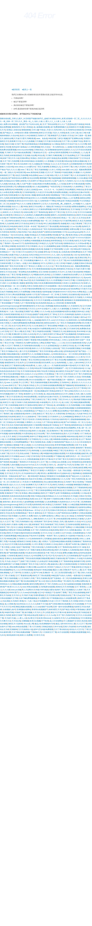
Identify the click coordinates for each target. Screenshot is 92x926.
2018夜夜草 (7, 215)
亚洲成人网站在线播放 (30, 493)
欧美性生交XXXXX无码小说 (26, 201)
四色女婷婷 (24, 453)
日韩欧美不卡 (68, 570)
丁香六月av (76, 595)
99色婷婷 (13, 226)
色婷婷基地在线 (31, 243)
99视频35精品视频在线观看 (54, 453)
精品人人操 (87, 292)
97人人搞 (84, 204)
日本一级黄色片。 (69, 380)
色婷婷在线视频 (28, 249)
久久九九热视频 (28, 141)
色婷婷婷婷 (36, 505)
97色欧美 (79, 536)
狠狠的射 (39, 323)
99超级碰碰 (55, 178)
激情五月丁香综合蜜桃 (48, 326)
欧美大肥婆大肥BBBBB (28, 133)
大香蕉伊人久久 (70, 499)
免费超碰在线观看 (24, 187)
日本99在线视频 (26, 570)
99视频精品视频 (54, 198)
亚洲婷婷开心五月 (39, 204)
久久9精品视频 (78, 527)
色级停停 (62, 419)
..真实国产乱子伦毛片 (64, 465)
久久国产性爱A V (26, 184)
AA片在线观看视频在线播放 (78, 260)
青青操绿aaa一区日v (31, 510)
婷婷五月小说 (8, 402)
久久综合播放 (82, 178)
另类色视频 (85, 377)
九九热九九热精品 (30, 189)
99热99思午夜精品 (37, 476)
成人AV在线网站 (56, 621)
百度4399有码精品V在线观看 (31, 161)
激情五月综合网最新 (67, 189)
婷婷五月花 (26, 320)
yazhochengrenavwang (9, 306)
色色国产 (40, 232)
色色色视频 (12, 428)
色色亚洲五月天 (22, 246)
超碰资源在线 (57, 448)
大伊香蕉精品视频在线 (9, 377)
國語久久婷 (57, 570)
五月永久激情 (84, 229)
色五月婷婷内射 (16, 425)
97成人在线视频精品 (15, 337)
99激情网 (18, 189)
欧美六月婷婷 (35, 419)
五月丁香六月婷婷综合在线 (41, 530)
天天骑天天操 (27, 595)
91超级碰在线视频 (73, 584)
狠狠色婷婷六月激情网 (32, 425)
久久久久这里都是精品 (49, 346)
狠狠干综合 (78, 141)
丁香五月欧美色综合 (62, 266)
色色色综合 (81, 380)
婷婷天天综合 (81, 215)
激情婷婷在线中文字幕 (13, 280)
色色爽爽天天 (30, 485)
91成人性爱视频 (46, 306)
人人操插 (67, 147)
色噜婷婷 (85, 584)
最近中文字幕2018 (58, 612)
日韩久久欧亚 (85, 573)
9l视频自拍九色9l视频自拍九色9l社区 (28, 388)
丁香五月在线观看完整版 (70, 348)
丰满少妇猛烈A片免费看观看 (39, 329)
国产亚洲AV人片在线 (74, 558)
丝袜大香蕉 (4, 323)
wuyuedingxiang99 (75, 232)
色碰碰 (63, 223)
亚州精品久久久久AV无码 (56, 496)
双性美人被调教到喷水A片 (50, 473)
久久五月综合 (80, 218)
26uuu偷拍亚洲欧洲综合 (53, 482)
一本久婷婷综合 (57, 147)
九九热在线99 (73, 326)
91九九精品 (18, 527)
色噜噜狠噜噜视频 (68, 178)
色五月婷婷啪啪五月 (40, 280)
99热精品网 (11, 539)
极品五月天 (66, 238)
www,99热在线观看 (19, 627)
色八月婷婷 (12, 269)
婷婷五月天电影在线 (14, 533)
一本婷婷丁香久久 (52, 536)
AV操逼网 (43, 402)
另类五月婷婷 (32, 286)
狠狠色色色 (71, 331)
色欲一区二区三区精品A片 (50, 221)
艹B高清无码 (54, 187)
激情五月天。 (8, 499)
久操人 (63, 516)
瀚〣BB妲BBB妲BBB (9, 357)
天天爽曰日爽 (30, 567)
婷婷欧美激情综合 (68, 215)
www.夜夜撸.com (63, 462)
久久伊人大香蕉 (54, 170)
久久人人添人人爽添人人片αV (14, 289)
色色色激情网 (18, 558)
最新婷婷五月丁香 (43, 337)
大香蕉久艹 (45, 541)
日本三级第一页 (80, 135)
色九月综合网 (84, 195)
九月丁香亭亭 (15, 573)
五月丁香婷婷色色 (40, 212)
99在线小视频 (29, 195)
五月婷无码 (34, 456)
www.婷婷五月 (10, 385)
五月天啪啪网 (47, 297)
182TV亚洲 (84, 431)
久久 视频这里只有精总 (51, 206)
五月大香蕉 (73, 601)
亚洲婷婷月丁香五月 (13, 493)
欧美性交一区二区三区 (76, 450)
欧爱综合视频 (69, 311)
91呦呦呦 (10, 201)
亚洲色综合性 (65, 595)
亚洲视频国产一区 (60, 368)
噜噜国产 (54, 135)
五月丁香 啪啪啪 (24, 488)
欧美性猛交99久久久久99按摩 (35, 198)
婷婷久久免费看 (26, 635)
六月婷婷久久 (70, 181)
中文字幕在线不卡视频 (42, 448)
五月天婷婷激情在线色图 (29, 346)
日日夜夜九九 (27, 573)
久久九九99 (64, 479)
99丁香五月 (14, 164)
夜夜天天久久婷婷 (66, 530)
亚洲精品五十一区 (7, 252)
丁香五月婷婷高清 (77, 479)
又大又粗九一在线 (19, 263)
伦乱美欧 (6, 601)
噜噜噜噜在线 (85, 505)
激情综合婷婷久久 (51, 323)
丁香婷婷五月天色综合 (27, 462)
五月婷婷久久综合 (50, 544)
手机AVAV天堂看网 (36, 536)
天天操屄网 (66, 221)
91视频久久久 (79, 172)
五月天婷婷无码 (72, 329)
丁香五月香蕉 (51, 399)
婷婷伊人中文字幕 (30, 258)
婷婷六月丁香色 (16, 394)
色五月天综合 (26, 314)
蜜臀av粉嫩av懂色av (71, 553)
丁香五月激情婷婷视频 (38, 382)
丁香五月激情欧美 (42, 578)
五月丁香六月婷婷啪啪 (9, 405)
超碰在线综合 (57, 539)
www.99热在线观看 (30, 587)
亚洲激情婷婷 (76, 164)
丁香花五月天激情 (36, 470)
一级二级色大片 (9, 172)
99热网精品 (55, 195)
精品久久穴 (60, 567)
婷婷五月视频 (29, 337)
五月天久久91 (71, 212)
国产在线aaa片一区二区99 (48, 294)
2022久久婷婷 (47, 488)
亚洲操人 (40, 479)
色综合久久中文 (26, 490)
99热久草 (53, 175)
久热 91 (76, 255)
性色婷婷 (11, 417)
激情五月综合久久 (25, 556)
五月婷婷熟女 (65, 397)
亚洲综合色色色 (52, 258)
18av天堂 (27, 280)
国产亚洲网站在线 (75, 138)
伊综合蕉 (40, 155)
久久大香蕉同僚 (58, 414)
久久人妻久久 (57, 255)
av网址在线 (57, 351)
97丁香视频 (14, 300)
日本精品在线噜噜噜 (8, 368)
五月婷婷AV (64, 382)
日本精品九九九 (44, 243)
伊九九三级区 (41, 334)
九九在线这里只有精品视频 (47, 561)
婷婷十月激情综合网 (55, 499)
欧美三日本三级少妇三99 (76, 133)
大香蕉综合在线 (24, 431)
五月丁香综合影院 (50, 124)
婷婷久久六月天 (38, 348)
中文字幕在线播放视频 (21, 632)
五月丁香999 (81, 388)
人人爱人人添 (21, 618)
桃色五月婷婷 (69, 448)
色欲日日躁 (9, 144)
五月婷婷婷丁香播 (59, 505)
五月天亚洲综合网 (52, 595)
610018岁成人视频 (21, 235)
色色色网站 (74, 289)
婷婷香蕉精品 (56, 241)
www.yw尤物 (16, 590)
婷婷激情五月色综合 (65, 269)
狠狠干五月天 (26, 408)
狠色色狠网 (61, 436)
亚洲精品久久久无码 (25, 368)
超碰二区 (45, 431)
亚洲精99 (13, 629)
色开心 (22, 363)
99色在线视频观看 (61, 297)
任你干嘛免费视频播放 (28, 598)
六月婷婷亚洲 (11, 556)
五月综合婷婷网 (22, 436)
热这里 (53, 269)
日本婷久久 (66, 283)
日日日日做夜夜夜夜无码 (75, 343)
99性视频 (20, 422)
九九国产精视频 (14, 320)
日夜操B (88, 181)
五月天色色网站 (69, 155)
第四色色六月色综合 (50, 419)
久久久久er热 (44, 311)
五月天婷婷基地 (6, 238)
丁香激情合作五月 (39, 152)
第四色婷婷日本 (12, 635)
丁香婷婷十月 (8, 243)
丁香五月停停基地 (45, 351)
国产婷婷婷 (4, 462)
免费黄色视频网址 (78, 206)
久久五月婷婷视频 (72, 405)
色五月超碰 (73, 317)
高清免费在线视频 (60, 192)
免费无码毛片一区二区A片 (75, 456)
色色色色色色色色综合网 (20, 496)
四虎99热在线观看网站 (19, 470)
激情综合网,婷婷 (42, 195)
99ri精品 (32, 235)
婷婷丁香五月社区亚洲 (13, 266)
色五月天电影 (72, 496)
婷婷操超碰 (63, 226)
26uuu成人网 (28, 624)
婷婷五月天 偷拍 (79, 547)
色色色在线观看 (24, 544)
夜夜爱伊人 (28, 394)
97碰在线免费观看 (23, 152)
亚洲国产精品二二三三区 (55, 343)
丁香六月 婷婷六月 (35, 428)
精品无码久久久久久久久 (80, 391)
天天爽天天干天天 (44, 485)
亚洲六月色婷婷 (69, 627)
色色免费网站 (32, 272)
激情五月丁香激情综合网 (14, 365)
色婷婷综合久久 (76, 277)
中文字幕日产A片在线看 (58, 317)
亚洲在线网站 (53, 382)
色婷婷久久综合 (74, 521)
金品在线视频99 (57, 311)
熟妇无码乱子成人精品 (27, 232)
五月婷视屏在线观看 (47, 587)
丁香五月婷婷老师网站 (43, 490)
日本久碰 (35, 130)
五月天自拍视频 (77, 604)
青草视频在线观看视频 (60, 277)
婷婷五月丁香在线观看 (49, 226)
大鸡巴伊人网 (44, 564)
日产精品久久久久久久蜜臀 (46, 411)
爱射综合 (41, 258)
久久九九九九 (47, 266)
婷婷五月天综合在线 (8, 272)
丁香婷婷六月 (35, 632)
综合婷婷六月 (25, 164)
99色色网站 (33, 175)
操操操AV (32, 417)
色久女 (45, 507)
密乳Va (46, 252)
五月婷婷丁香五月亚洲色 (73, 482)
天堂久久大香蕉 (58, 133)
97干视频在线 (59, 456)
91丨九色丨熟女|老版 (62, 470)
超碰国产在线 (37, 314)
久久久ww (36, 607)
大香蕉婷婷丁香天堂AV (42, 521)
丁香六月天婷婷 (34, 627)
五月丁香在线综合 (61, 629)
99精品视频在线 (12, 354)
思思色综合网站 (9, 277)
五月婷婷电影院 (28, 192)
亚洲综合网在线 (47, 550)
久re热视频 (58, 468)
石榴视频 (25, 621)
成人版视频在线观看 (41, 127)
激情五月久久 (21, 417)
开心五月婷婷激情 (71, 556)
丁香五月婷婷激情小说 (23, 521)
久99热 (15, 241)
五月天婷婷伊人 (53, 417)
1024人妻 (27, 524)
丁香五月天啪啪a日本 (8, 351)
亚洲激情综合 (64, 209)
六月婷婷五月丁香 (49, 632)
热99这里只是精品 (19, 147)
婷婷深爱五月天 (55, 609)
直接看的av (28, 527)
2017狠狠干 (60, 388)
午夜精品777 (49, 592)
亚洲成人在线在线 (52, 348)
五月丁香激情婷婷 (80, 488)
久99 (75, 167)
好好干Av (85, 595)
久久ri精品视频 (73, 505)
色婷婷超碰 (46, 292)
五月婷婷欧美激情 (69, 564)
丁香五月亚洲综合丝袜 (36, 360)
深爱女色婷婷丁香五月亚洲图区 (61, 590)
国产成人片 (7, 408)
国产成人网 (63, 235)
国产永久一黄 (24, 476)
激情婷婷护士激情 (7, 380)
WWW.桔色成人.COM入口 (59, 340)
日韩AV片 (82, 496)
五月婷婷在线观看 (72, 524)
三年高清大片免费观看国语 (31, 482)
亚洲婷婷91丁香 (56, 431)
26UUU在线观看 (35, 380)
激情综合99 (58, 422)
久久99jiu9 (84, 493)
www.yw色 (73, 246)
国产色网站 (66, 527)
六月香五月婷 (50, 218)
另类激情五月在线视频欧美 (57, 476)
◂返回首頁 (16, 89)
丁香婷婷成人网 (36, 453)
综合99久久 (49, 181)
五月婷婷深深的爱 (33, 363)
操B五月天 (32, 252)
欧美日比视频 (35, 621)
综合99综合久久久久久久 (26, 604)
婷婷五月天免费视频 (22, 292)
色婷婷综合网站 (84, 507)
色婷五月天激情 (75, 297)
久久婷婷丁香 (80, 590)
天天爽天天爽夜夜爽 (53, 155)
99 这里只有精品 (50, 158)
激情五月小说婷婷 (67, 536)
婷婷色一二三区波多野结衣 (19, 519)
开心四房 (46, 612)
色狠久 (41, 615)
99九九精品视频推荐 (51, 223)
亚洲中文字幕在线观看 (75, 184)
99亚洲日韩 (20, 172)
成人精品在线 (48, 394)
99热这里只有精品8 (80, 612)
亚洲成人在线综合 (13, 130)
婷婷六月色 (43, 317)
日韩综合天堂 (5, 516)
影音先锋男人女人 (48, 363)
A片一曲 (46, 380)
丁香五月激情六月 (9, 479)
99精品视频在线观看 (20, 584)
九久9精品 (55, 144)
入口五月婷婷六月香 (26, 578)
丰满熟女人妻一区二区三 (35, 238)
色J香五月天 (33, 618)
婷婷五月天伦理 (25, 505)
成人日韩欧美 (10, 604)
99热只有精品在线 (37, 496)
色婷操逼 (3, 269)
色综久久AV (24, 135)
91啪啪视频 (35, 241)
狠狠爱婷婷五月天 (12, 363)
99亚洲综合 (57, 490)
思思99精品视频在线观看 (61, 541)
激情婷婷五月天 (18, 127)
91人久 (16, 570)
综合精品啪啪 (28, 581)
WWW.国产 (13, 592)
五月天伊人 (16, 595)
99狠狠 (13, 246)
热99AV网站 (56, 581)
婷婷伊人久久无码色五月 (12, 212)
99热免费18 (29, 365)
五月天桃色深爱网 (44, 235)
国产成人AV (40, 581)
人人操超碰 (36, 320)
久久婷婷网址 (77, 187)
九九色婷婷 (9, 223)
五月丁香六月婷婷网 (11, 161)
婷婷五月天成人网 (58, 329)
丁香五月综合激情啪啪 (76, 592)
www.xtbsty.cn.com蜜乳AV (24, 167)
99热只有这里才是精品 (46, 371)
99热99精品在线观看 (24, 448)
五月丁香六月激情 (7, 575)
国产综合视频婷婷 (69, 334)
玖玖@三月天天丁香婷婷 (58, 601)
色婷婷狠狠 (61, 363)
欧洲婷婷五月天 (24, 269)
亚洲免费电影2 (76, 252)
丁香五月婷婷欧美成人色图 (39, 442)
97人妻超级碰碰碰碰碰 (76, 419)
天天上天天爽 (5, 334)
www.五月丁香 (40, 499)
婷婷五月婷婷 (57, 485)
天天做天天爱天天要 (82, 269)
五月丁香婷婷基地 (66, 561)
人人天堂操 (61, 184)
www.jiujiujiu (38, 468)
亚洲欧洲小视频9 (17, 283)
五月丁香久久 (67, 141)
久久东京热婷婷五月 (81, 175)
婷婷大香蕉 (83, 550)
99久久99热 (14, 490)
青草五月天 (26, 326)
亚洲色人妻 (36, 541)
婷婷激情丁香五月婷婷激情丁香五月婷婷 (48, 524)
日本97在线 (57, 627)
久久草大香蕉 (37, 544)
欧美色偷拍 (45, 241)
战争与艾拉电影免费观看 (43, 629)
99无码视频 (4, 394)
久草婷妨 (28, 127)
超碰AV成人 (67, 473)
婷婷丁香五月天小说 (11, 158)
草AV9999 (81, 331)
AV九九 (84, 521)
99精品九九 (12, 329)
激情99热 (29, 283)
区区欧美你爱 (77, 147)
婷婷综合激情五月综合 (17, 221)
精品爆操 (13, 462)
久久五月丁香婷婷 (12, 346)
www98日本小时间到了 (46, 567)
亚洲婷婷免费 (70, 303)
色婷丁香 (18, 581)
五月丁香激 (70, 567)
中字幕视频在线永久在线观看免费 (63, 598)
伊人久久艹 (62, 124)
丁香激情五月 (19, 343)
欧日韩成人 (31, 385)
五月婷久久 (50, 465)
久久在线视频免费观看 (57, 507)
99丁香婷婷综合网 (13, 218)
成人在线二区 (67, 402)
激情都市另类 (79, 561)
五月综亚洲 (58, 161)
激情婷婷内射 (33, 402)
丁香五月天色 (8, 343)
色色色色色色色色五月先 (10, 371)
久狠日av (82, 317)
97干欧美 (45, 621)
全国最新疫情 (19, 414)
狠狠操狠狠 (26, 130)
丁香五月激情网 (42, 167)
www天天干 (19, 243)
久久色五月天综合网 (44, 192)
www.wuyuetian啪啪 (25, 150)
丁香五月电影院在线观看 (41, 331)
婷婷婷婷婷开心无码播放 (41, 539)
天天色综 (53, 252)
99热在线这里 (32, 615)
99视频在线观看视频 (78, 632)
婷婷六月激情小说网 (14, 524)
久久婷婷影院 (73, 550)
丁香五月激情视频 (10, 578)
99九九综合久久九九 (29, 374)
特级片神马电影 (42, 590)
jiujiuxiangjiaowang (10, 505)
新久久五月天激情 (71, 434)
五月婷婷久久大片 (23, 539)
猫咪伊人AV (55, 215)
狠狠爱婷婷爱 (21, 439)
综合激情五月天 (54, 272)
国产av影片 (59, 181)
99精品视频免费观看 (81, 402)
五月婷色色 (4, 232)
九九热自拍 (45, 277)
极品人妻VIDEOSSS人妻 (66, 624)
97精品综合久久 (39, 377)
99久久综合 (45, 147)
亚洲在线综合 (58, 354)
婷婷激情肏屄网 (16, 198)
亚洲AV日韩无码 (56, 510)
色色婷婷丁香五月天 (22, 419)
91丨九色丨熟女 (30, 601)
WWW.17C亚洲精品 (46, 374)
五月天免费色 (24, 241)
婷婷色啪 (35, 450)
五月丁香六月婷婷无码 (66, 615)
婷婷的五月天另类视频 (64, 587)
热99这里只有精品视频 (43, 570)
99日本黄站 (46, 505)
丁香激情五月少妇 (58, 331)
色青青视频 (38, 502)
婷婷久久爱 (62, 544)
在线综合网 (27, 212)
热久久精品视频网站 (40, 187)
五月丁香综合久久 (50, 513)
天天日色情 (37, 394)
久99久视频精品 (33, 263)
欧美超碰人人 (47, 354)
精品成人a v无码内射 (55, 303)
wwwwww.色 (56, 337)
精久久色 (70, 223)
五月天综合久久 (61, 320)
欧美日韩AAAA (45, 618)
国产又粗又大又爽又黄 (80, 371)
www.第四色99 (32, 172)
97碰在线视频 (55, 380)
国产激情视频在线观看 (15, 553)
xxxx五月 (61, 584)
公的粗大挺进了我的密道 (20, 547)
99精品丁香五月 (59, 450)
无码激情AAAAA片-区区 (61, 292)
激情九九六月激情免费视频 (40, 209)
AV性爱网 (37, 556)
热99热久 (13, 232)
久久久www (23, 592)
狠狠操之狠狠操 (12, 445)
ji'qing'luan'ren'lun (27, 465)
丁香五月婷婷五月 (37, 399)
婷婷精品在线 (19, 238)
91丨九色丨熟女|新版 (14, 311)
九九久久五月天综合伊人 (60, 164)
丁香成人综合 (49, 408)
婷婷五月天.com (47, 320)
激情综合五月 (77, 283)
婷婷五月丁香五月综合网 (55, 360)
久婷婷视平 (24, 354)
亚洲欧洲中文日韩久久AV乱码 (23, 334)
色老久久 (36, 516)
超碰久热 (73, 258)
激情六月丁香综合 (45, 405)
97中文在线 (36, 488)
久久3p (87, 368)
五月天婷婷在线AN (75, 368)
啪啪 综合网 (31, 155)
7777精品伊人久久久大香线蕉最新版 (24, 459)
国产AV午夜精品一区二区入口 (75, 422)
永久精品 (70, 516)
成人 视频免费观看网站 (80, 266)
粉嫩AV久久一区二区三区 (44, 260)
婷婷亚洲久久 (74, 320)
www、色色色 (41, 138)
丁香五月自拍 (21, 229)
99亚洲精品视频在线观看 (22, 607)
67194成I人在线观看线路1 (74, 533)
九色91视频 (14, 465)
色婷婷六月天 (31, 294)
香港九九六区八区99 (56, 263)
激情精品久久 (27, 275)
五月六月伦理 (40, 465)
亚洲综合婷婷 (84, 459)
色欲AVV (32, 479)
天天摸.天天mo (21, 252)
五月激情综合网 (21, 380)
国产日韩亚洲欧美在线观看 (59, 604)
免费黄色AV (9, 189)
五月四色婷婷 (65, 187)
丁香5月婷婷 (41, 417)
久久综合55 (51, 204)
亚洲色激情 (12, 195)
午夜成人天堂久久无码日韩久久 (52, 130)
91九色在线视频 (55, 357)
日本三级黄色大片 (34, 507)
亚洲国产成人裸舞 (31, 311)
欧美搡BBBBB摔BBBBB (51, 283)
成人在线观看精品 (27, 411)
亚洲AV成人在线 (82, 311)
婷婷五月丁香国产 (47, 493)
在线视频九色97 (9, 609)
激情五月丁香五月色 (56, 212)
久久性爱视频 (10, 439)
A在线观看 (75, 493)
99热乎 (55, 209)
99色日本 (34, 317)
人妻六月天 (22, 351)
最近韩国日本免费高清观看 (45, 184)
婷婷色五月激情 (77, 519)
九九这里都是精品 (72, 618)
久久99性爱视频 (33, 147)
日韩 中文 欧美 (80, 445)
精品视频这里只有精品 (46, 391)
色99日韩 (84, 255)
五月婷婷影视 (21, 309)
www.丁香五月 (26, 170)
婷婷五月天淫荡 (45, 133)
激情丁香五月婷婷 (28, 561)
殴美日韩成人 (74, 235)
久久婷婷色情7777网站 (47, 201)
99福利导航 (9, 612)
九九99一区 (67, 249)
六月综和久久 (83, 167)
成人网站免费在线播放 (15, 567)
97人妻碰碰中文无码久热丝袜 (75, 621)
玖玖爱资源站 (27, 434)
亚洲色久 (8, 558)
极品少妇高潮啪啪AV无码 (45, 624)
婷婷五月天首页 (49, 436)
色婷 (31, 499)
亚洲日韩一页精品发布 (9, 476)
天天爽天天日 (5, 621)
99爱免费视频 (85, 320)
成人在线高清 (63, 252)
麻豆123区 (22, 329)
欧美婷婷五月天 (24, 450)
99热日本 (37, 283)
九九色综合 (23, 255)
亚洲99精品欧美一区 (28, 391)
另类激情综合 (76, 462)
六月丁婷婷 (83, 434)
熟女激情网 (62, 158)
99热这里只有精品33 (81, 249)
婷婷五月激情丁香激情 (27, 340)
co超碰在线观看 (14, 249)
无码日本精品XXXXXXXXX (40, 255)
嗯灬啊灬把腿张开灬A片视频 (68, 204)
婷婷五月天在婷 (11, 450)
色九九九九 (7, 241)
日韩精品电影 (46, 627)
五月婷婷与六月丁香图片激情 (28, 550)
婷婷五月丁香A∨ (62, 391)
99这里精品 (50, 238)
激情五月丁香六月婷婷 (48, 584)
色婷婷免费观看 (14, 434)
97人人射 (51, 309)
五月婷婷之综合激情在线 (69, 294)
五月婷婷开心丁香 (77, 309)
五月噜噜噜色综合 (19, 507)
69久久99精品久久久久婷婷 (33, 218)
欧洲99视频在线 (26, 300)
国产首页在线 (57, 243)
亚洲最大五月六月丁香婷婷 (49, 172)
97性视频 (3, 434)
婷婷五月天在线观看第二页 (49, 286)
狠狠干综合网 (46, 607)
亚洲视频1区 (72, 507)
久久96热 (52, 462)
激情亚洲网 (82, 468)
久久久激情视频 (62, 309)
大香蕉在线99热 (68, 337)
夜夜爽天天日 (15, 141)
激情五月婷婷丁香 (19, 615)
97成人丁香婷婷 (16, 468)
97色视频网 (42, 601)
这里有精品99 (68, 351)
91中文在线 (42, 309)
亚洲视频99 (32, 351)
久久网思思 (48, 470)
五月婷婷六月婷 (20, 402)
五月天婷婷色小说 (25, 629)
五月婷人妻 (78, 394)
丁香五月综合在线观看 (69, 195)
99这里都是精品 (30, 144)
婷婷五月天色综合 (22, 223)
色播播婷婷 (70, 360)
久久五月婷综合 (38, 445)
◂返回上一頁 (27, 89)
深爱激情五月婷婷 (23, 541)
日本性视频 (85, 348)
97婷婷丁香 (19, 612)
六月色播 (16, 408)
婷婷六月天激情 (60, 550)
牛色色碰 (11, 541)
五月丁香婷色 (64, 425)
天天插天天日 (85, 289)
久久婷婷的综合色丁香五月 (38, 229)
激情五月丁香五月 (44, 414)
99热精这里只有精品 (50, 425)
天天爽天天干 (10, 152)
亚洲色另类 (82, 258)
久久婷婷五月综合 (10, 340)
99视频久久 (62, 326)
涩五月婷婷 (43, 272)
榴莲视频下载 (45, 178)
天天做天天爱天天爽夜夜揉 (24, 138)
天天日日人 (32, 309)
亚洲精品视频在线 (52, 479)
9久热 (88, 331)
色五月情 (26, 331)
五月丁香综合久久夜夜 (32, 266)
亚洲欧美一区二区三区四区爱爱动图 (57, 573)
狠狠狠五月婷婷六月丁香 (40, 135)
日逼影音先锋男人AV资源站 (11, 510)
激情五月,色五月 (78, 221)
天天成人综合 (10, 561)
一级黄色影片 (77, 470)
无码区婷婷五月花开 (71, 431)
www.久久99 (44, 175)
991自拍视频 (85, 235)
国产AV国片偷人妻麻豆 (77, 544)
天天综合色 (16, 621)
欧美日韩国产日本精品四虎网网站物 (33, 357)
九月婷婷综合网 (50, 547)
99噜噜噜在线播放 (60, 439)
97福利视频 (48, 468)
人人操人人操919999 (74, 363)
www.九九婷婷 (12, 382)
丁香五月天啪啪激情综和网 (70, 323)
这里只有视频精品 (63, 493)
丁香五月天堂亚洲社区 (14, 397)
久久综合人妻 (46, 439)
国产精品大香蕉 (68, 609)
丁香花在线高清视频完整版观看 (36, 558)
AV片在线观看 (63, 632)
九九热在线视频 (46, 450)
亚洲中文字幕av (37, 181)
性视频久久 (16, 516)
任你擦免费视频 (33, 221)
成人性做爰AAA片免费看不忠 (75, 510)
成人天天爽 (79, 346)
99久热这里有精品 (21, 499)
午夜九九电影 (25, 445)
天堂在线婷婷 (77, 272)
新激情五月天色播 (76, 127)
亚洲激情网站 (37, 408)
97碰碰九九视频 (71, 263)
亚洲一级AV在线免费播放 (63, 607)
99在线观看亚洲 (63, 519)
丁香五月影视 (15, 275)
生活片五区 (16, 326)
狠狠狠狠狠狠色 (82, 300)
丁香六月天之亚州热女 (64, 374)
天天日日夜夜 (68, 241)
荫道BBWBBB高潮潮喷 (59, 229)
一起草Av (50, 152)
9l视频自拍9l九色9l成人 (42, 275)
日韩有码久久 (83, 246)
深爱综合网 (74, 229)
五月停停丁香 (67, 167)
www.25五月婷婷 (70, 468)
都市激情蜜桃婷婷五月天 (29, 306)
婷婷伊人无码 (30, 414)
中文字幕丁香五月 (61, 459)
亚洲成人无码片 (36, 158)
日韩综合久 (17, 215)
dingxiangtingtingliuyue (60, 289)
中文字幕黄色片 (34, 439)
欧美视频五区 (22, 479)
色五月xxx (46, 289)
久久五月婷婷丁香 (65, 175)
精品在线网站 (62, 411)
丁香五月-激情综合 (34, 513)
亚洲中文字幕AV (46, 459)
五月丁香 (75, 573)
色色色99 (38, 249)
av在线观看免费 (57, 300)
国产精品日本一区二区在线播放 (20, 260)
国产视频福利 (68, 385)
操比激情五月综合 (63, 371)
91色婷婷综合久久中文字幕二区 (70, 502)
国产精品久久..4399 (11, 133)
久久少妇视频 (35, 354)
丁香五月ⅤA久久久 (64, 399)
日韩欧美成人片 (40, 150)
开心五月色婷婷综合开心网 (28, 473)
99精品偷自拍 (22, 536)
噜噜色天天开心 (81, 417)
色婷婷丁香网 (60, 592)
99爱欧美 (17, 192)
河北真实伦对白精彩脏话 (35, 553)
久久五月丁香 (60, 260)
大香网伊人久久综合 (33, 422)
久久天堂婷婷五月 (74, 306)
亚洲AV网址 (24, 158)
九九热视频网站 (49, 246)
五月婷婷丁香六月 (54, 377)
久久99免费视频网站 (20, 442)
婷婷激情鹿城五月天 (18, 155)
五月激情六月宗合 (66, 135)
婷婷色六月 (25, 181)
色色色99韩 (22, 428)
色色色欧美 (67, 255)
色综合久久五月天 (76, 629)
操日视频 (28, 612)
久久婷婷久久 (57, 533)
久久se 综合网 (75, 226)
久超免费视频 (28, 502)
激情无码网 (33, 584)
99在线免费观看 (30, 397)
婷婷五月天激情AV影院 (28, 405)
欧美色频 (32, 592)
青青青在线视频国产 (40, 609)
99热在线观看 (42, 340)
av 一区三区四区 (71, 354)
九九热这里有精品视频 (65, 408)
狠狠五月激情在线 (57, 558)
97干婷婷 (15, 303)
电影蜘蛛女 (77, 473)
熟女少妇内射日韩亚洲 (22, 348)
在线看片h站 (13, 255)
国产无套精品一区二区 (59, 578)
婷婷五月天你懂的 (12, 456)
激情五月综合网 (35, 206)
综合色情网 (34, 178)
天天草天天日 (38, 635)
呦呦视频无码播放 (81, 485)
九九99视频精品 (67, 417)
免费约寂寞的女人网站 (35, 343)
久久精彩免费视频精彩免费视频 (22, 323)
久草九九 (13, 488)
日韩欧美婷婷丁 (74, 158)
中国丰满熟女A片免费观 (78, 411)
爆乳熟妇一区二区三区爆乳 (15, 286)
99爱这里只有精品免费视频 (19, 530)
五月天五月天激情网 (42, 300)
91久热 (21, 195)
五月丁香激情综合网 (23, 575)
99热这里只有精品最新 (43, 368)
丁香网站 (12, 550)
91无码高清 (65, 286)
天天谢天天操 (10, 618)
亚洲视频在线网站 (23, 609)
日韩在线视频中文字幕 (9, 598)
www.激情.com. (68, 170)
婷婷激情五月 (84, 354)
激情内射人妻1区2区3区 (12, 502)
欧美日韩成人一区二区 (65, 218)
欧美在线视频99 (12, 391)
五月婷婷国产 (80, 516)
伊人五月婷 (66, 272)
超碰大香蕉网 (62, 246)
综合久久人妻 (17, 206)
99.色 (10, 388)
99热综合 (80, 189)
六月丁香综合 (47, 422)
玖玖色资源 (66, 206)
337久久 (44, 263)
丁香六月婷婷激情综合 (54, 434)
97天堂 (13, 258)
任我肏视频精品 (44, 144)
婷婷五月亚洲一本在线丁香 (29, 226)
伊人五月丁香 (42, 462)
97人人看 (78, 570)
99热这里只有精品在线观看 (68, 201)
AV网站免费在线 (80, 581)
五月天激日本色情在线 (52, 141)
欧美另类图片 (10, 309)
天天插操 (38, 141)
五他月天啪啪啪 (6, 292)
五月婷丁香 (18, 144)
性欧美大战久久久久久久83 (13, 485)
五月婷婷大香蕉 (17, 601)
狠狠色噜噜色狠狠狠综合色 (19, 317)
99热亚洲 (52, 138)
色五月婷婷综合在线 (71, 490)
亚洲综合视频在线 (79, 161)
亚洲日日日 (73, 459)
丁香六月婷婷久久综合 (71, 377)
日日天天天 (14, 453)
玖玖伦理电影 (74, 152)
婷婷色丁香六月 (6, 527)
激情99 (69, 612)
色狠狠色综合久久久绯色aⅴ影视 (76, 243)
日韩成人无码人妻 (60, 521)
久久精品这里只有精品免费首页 (28, 297)
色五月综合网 (38, 434)
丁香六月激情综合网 (42, 527)
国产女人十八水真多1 (20, 209)
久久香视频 (48, 161)
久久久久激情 (25, 204)
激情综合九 (85, 524)
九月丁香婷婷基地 (27, 303)
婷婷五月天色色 (36, 223)
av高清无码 (73, 439)
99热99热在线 (72, 436)
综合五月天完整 (11, 544)
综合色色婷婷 (40, 303)
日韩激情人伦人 (36, 246)
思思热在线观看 (60, 306)
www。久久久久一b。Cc (48, 189)
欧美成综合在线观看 (31, 533)
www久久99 (24, 456)
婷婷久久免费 (27, 516)
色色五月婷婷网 (21, 175)
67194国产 (4, 448)
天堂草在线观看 (46, 456)
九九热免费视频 (50, 502)
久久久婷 (6, 590)
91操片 (60, 556)
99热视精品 (27, 468)
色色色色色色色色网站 (21, 399)
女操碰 (40, 252)
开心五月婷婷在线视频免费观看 (49, 385)
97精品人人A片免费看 (70, 198)
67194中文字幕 (68, 280)
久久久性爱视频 (55, 280)
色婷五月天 (78, 241)
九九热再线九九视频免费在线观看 (36, 215)
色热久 (48, 581)
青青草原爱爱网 (61, 152)
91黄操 (59, 238)
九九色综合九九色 (33, 277)
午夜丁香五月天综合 (54, 553)
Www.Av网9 (77, 292)
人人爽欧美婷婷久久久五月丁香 (43, 519)
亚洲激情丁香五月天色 (29, 564)
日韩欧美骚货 (35, 292)
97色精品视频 (67, 172)
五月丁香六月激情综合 (82, 374)
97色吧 (12, 448)
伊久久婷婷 (4, 198)
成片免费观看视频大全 (59, 127)
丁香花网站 (21, 272)
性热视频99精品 (75, 578)
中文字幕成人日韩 (12, 411)
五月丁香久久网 (15, 331)
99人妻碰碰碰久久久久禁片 (73, 357)
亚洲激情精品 (20, 513)
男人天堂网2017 (28, 590)
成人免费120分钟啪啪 (8, 124)
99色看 (55, 235)
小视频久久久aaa (26, 377)
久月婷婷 (79, 360)
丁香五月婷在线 (36, 547)
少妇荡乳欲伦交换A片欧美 (78, 192)
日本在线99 (83, 442)
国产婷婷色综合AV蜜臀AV (18, 178)
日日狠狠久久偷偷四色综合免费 (65, 275)
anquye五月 (70, 388)
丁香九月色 (21, 385)
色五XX (40, 592)
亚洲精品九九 (55, 167)
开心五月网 (23, 382)
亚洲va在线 (20, 277)
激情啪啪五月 (69, 300)
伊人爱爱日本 (43, 598)
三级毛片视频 (62, 138)
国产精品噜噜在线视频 (63, 488)
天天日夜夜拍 (85, 618)
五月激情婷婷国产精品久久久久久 (64, 442)
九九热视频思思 (9, 229)
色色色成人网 (13, 184)
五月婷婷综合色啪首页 (74, 130)
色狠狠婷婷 (86, 473)
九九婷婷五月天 (58, 618)
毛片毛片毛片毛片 (49, 556)
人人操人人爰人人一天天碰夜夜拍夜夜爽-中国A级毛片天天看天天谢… (63, 365)
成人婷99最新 (58, 405)
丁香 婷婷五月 (67, 581)
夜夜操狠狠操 (79, 385)
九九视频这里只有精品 (41, 164)
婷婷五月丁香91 (50, 314)
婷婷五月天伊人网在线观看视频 (12, 294)
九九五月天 (44, 510)
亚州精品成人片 (72, 414)
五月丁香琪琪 (79, 587)
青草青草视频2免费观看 (64, 445)
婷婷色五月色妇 (82, 567)
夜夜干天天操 (42, 604)
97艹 (18, 561)
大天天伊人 (37, 612)
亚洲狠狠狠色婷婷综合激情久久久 (60, 150)
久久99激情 (7, 348)
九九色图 (3, 184)
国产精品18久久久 (76, 476)
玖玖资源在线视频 (73, 453)
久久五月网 (82, 144)
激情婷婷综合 (76, 425)
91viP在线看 (81, 627)
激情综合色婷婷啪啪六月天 (56, 232)
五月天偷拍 (75, 209)
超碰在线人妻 (56, 564)
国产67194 (37, 573)
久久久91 (80, 181)
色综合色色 (49, 445)
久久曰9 (35, 326)
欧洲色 (55, 530)
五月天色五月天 (11, 473)
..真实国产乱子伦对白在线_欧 (30, 124)
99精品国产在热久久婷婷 (61, 575)
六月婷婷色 (79, 280)
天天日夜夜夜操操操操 (40, 269)
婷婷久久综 (36, 431)
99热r (25, 206)
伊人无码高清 (5, 507)
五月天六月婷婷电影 (66, 314)
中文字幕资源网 (56, 249)
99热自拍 (67, 161)
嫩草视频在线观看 (71, 539)
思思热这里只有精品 (76, 124)
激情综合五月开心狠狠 (64, 394)
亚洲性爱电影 (38, 595)
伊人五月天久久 (54, 402)
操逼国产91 (14, 204)
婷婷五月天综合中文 (69, 144)
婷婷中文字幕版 (36, 436)
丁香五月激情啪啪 (40, 170)
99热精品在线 (49, 388)
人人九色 (84, 152)
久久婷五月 (64, 258)
